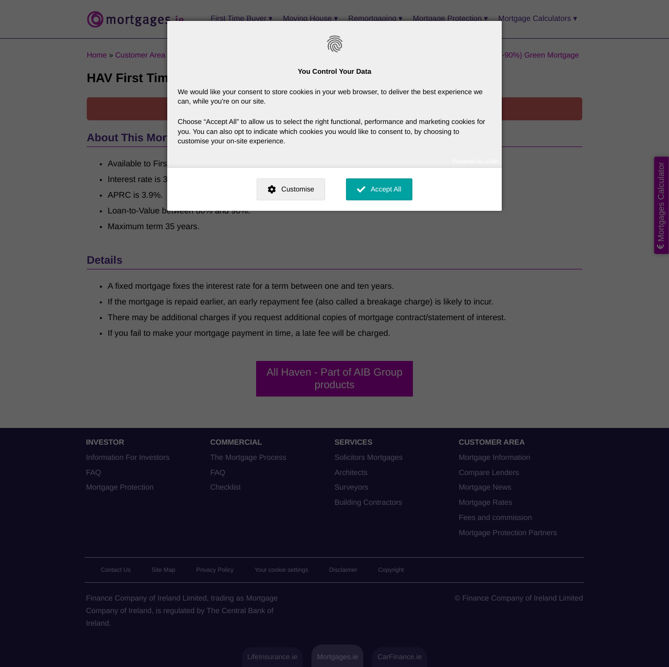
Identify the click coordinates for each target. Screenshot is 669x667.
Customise (297, 189)
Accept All (386, 189)
